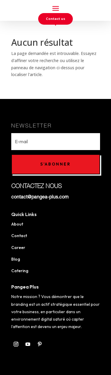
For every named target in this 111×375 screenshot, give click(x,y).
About (17, 224)
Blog (15, 259)
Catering (19, 270)
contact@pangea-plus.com (40, 197)
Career (18, 247)
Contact (19, 235)
